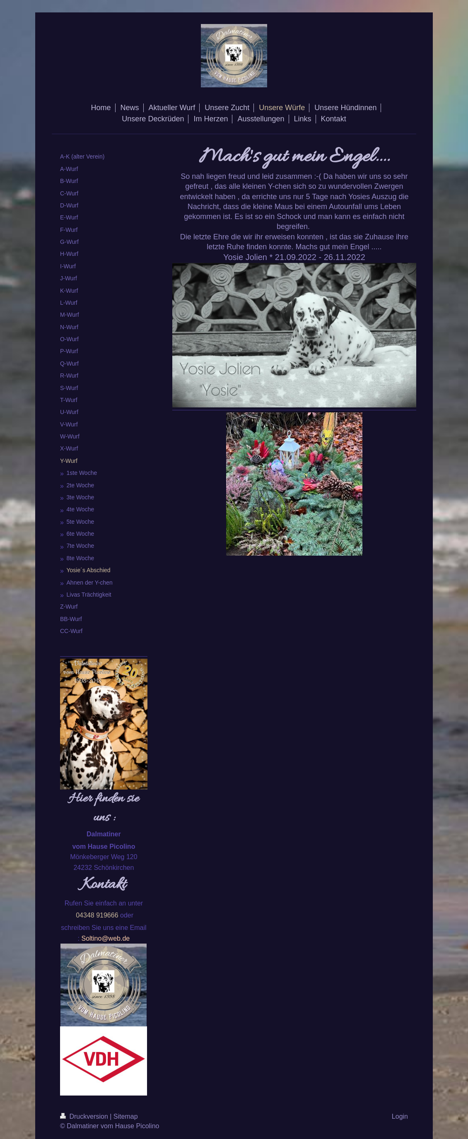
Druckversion (85, 1116)
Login (400, 1116)
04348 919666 (97, 915)
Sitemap (125, 1116)
